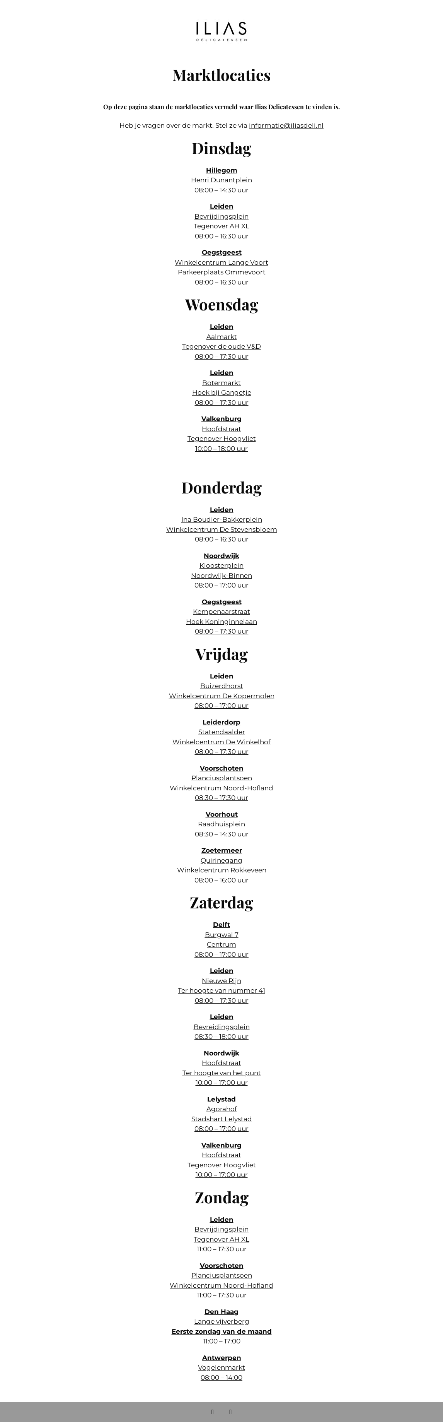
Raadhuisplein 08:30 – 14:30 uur (222, 824)
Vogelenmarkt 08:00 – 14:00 (221, 1367)
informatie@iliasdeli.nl (286, 125)
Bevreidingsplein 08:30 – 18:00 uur (222, 1026)
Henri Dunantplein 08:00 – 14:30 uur (221, 180)
